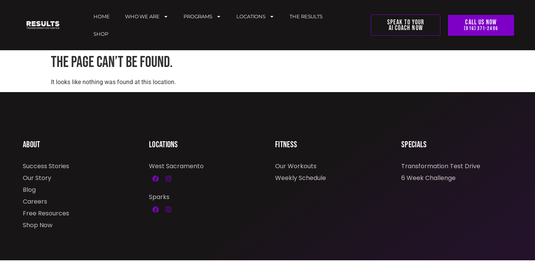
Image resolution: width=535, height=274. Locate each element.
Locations (255, 16)
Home (101, 16)
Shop (100, 34)
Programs (202, 16)
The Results (306, 16)
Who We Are (146, 16)
